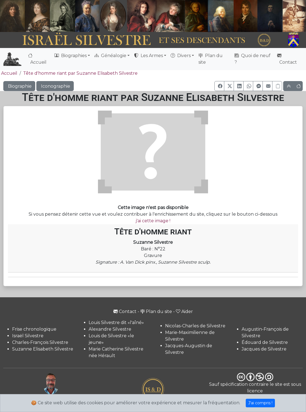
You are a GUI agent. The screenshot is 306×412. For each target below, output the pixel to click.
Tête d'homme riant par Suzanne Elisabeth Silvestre (80, 73)
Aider (184, 311)
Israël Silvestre (27, 335)
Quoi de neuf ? (252, 59)
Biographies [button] (70, 55)
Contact (287, 59)
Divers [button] (181, 55)
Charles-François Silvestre (40, 342)
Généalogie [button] (110, 55)
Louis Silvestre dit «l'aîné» (116, 322)
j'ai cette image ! (153, 220)
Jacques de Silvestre (264, 349)
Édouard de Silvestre (265, 342)
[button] (219, 86)
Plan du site (210, 59)
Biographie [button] (19, 86)
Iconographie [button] (55, 86)
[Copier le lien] (277, 86)
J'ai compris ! (260, 402)
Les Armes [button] (148, 55)
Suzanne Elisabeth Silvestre (42, 349)
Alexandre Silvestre (110, 329)
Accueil (37, 59)
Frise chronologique (34, 329)
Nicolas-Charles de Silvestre (195, 325)
